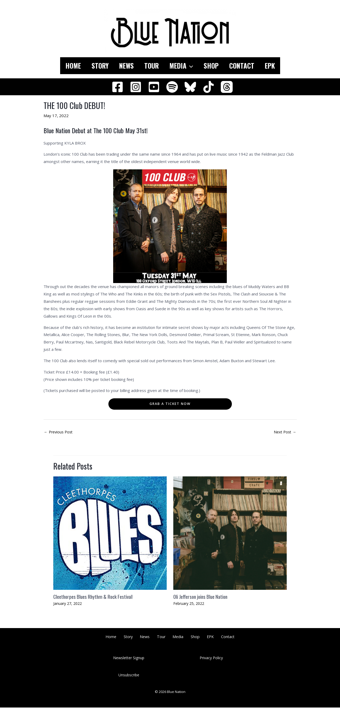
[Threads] (227, 87)
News (122, 65)
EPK (279, 65)
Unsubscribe (128, 675)
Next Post (284, 432)
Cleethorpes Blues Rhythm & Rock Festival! (95, 597)
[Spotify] (172, 87)
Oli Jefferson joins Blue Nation (202, 597)
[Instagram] (136, 87)
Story (93, 65)
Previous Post (59, 432)
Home (64, 65)
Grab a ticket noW (170, 403)
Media (182, 65)
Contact (248, 65)
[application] (191, 65)
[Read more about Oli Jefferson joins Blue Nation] (230, 533)
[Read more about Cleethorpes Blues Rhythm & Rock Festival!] (110, 533)
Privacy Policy (211, 658)
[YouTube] (154, 87)
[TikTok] (208, 87)
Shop (215, 65)
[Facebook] (117, 87)
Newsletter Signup (128, 658)
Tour (150, 65)
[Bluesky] (190, 87)
